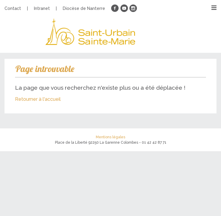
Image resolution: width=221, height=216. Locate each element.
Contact (13, 8)
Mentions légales (110, 137)
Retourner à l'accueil (38, 99)
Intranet (42, 8)
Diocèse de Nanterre (84, 8)
